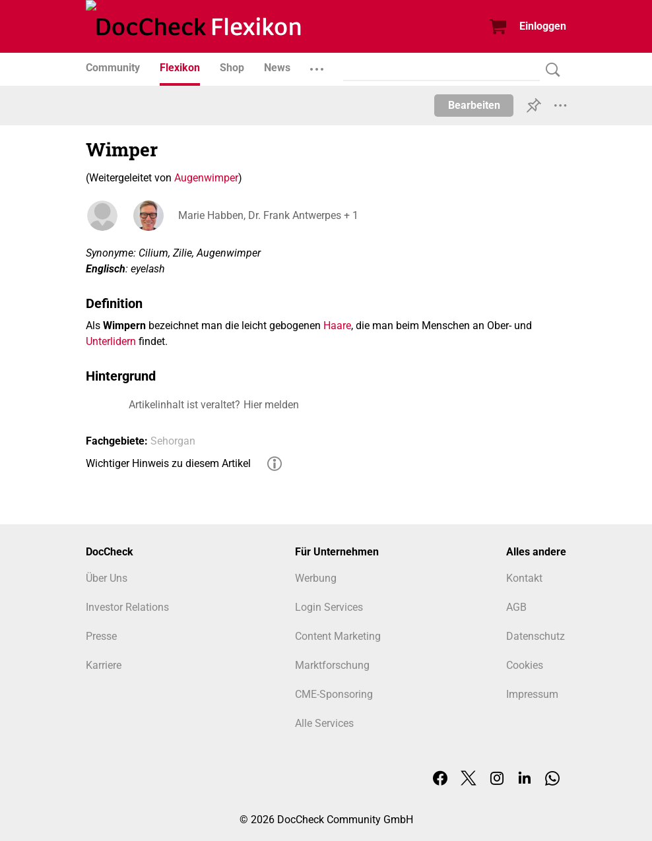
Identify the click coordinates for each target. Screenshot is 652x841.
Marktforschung (332, 665)
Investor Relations (127, 607)
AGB (516, 607)
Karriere (103, 665)
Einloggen (542, 26)
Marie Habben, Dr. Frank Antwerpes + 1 (268, 215)
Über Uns (106, 578)
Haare (337, 325)
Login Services (329, 607)
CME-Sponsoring (334, 694)
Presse (101, 636)
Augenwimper (206, 177)
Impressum (532, 694)
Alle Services (324, 723)
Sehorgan (172, 441)
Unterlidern (111, 341)
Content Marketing (338, 636)
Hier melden (271, 404)
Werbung (316, 578)
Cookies (524, 665)
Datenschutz (535, 636)
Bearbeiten (474, 105)
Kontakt (524, 578)
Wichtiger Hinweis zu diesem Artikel (168, 463)
